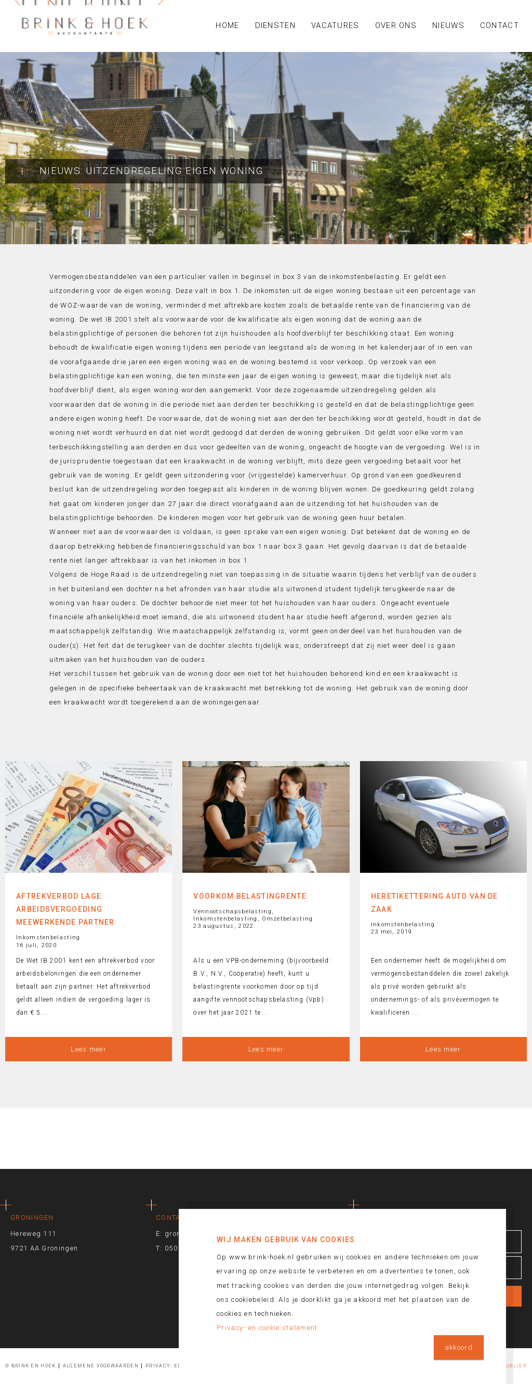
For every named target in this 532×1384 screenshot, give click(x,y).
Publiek (515, 1365)
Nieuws (448, 25)
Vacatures (335, 25)
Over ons (396, 25)
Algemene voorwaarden (101, 1365)
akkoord (459, 1347)
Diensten (275, 25)
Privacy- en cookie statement (267, 1328)
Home (227, 25)
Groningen (32, 1217)
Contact (499, 25)
